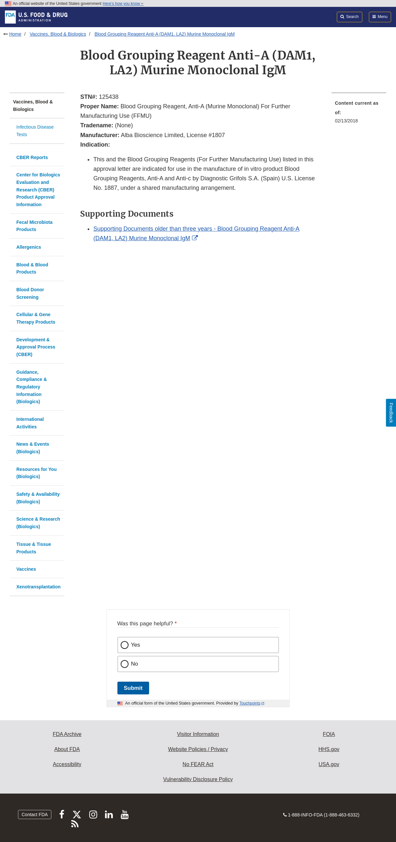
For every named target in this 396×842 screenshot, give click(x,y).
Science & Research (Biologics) (38, 522)
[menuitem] (359, 114)
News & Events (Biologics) (32, 447)
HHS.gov (329, 749)
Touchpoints (249, 703)
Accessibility (67, 764)
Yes (135, 645)
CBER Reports (32, 157)
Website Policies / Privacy (198, 749)
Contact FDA (35, 814)
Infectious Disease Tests (35, 130)
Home (15, 34)
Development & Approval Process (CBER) (35, 347)
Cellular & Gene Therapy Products (35, 318)
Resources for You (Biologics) (36, 473)
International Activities (30, 423)
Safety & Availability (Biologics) (38, 498)
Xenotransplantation (38, 586)
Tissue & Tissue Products (33, 548)
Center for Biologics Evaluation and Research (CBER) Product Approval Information (38, 189)
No (134, 664)
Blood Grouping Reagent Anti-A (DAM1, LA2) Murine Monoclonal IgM (165, 34)
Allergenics (28, 247)
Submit (133, 688)
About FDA (67, 749)
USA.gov (329, 764)
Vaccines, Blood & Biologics (58, 34)
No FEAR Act (197, 764)
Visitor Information (198, 734)
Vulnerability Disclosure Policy (198, 779)
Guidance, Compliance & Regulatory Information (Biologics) (31, 386)
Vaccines (26, 569)
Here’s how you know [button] (123, 3)
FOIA (329, 734)
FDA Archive (67, 734)
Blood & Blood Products (32, 268)
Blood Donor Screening (30, 293)
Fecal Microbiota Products (34, 226)
